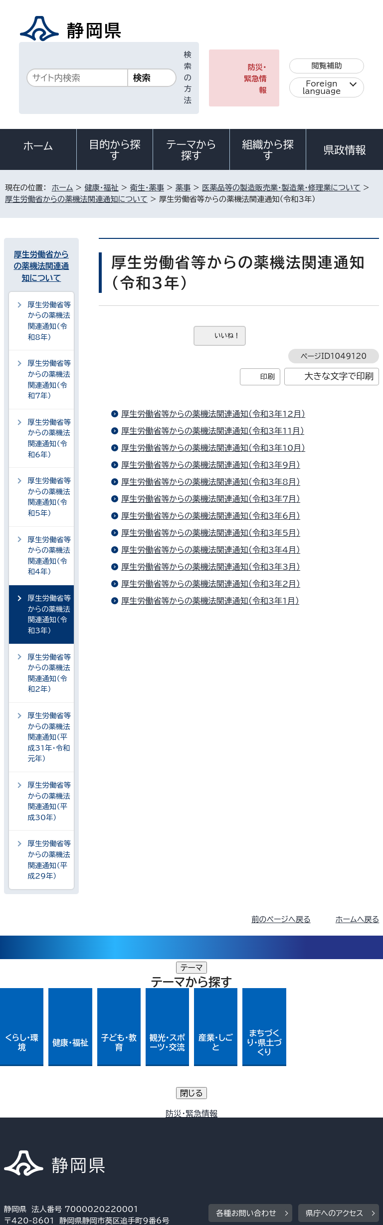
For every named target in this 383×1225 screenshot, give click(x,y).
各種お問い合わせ (246, 1055)
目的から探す (115, 150)
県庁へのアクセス (334, 1055)
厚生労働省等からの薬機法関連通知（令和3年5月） (210, 533)
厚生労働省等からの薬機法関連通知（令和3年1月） (210, 601)
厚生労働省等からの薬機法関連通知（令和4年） (49, 556)
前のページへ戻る (281, 919)
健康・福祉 (101, 187)
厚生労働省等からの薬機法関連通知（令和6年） (49, 438)
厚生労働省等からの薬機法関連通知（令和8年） (49, 321)
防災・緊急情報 (255, 78)
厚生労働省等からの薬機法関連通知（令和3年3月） (210, 567)
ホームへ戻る (357, 919)
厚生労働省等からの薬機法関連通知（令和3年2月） (210, 584)
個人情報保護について (161, 1116)
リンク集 (263, 1128)
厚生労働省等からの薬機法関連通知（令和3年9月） (210, 465)
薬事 (183, 187)
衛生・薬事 (147, 187)
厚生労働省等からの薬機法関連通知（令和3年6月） (210, 516)
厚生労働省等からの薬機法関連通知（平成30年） (49, 801)
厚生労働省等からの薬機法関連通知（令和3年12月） (213, 414)
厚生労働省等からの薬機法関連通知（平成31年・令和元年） (49, 737)
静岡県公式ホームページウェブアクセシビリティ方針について (112, 1128)
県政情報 (345, 149)
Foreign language (322, 87)
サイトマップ (32, 1139)
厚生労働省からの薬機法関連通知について (76, 199)
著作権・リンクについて (50, 1116)
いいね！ (227, 335)
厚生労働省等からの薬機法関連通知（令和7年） (49, 379)
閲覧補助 (327, 65)
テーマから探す (191, 150)
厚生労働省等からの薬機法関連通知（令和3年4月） (210, 550)
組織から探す (268, 150)
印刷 (267, 376)
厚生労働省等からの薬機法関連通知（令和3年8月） (210, 482)
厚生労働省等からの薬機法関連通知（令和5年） (49, 497)
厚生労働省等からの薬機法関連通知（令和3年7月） (210, 499)
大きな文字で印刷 (339, 376)
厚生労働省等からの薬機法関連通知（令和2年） (49, 673)
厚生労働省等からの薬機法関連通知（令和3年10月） (213, 448)
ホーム (38, 145)
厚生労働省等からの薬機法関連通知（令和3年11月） (212, 431)
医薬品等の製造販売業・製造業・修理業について (281, 187)
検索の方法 (188, 77)
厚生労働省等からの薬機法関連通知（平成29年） (49, 860)
